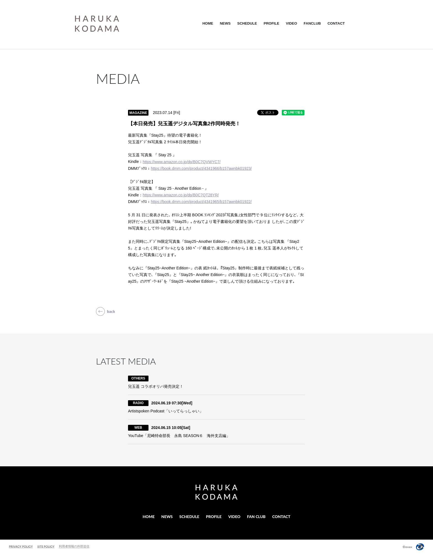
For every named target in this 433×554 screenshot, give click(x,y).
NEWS (225, 23)
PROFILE (271, 23)
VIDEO (291, 23)
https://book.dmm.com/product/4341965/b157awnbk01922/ (201, 201)
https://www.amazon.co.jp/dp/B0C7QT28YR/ (181, 195)
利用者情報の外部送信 (74, 546)
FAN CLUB (256, 516)
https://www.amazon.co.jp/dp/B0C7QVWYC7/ (182, 162)
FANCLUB (312, 23)
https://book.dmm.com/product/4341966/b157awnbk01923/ (201, 168)
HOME (207, 23)
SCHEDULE (247, 23)
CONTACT (336, 23)
